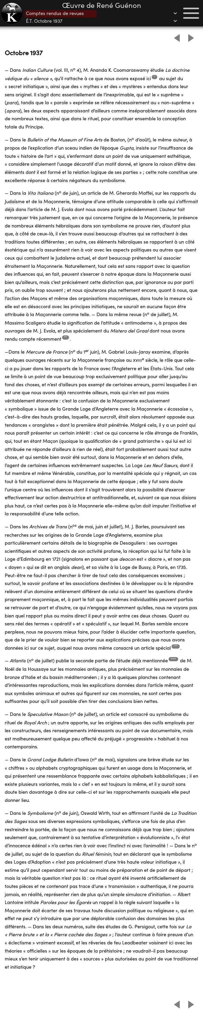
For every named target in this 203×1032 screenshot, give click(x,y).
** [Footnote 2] (65, 337)
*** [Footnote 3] (176, 646)
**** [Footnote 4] (173, 659)
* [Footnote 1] (154, 77)
